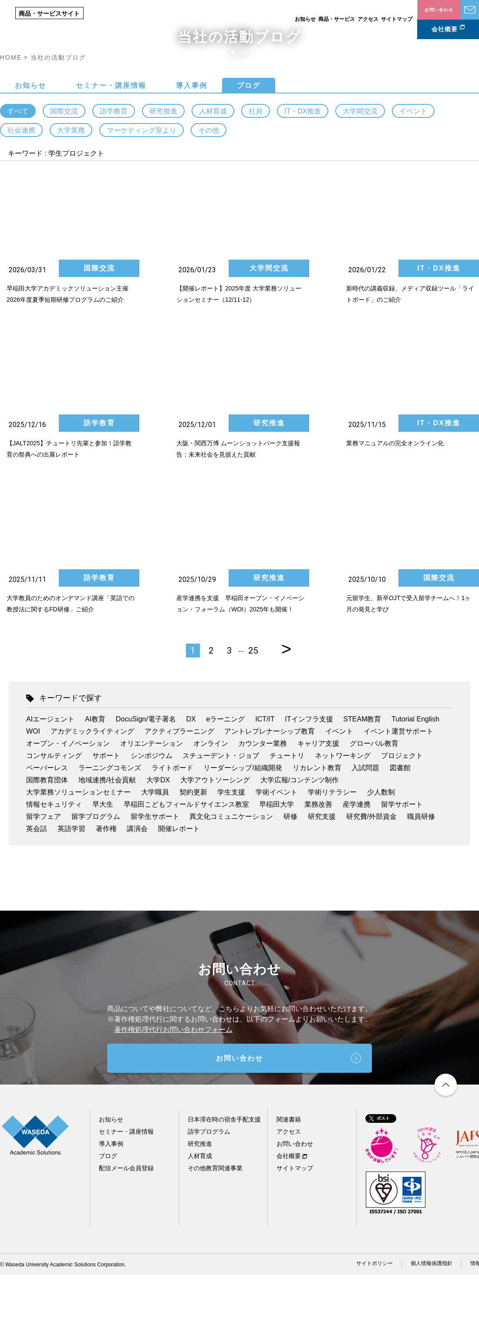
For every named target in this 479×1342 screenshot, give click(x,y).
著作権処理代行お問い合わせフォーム (173, 1097)
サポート (106, 823)
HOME (11, 125)
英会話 (36, 896)
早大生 (102, 871)
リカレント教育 (317, 835)
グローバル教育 (374, 811)
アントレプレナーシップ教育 (269, 798)
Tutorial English (415, 786)
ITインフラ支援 (309, 786)
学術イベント (276, 859)
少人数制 (381, 859)
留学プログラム (95, 884)
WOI (33, 798)
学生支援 (231, 859)
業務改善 (318, 871)
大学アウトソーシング (215, 847)
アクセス (368, 19)
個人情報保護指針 (431, 1331)
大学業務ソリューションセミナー (78, 859)
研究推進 (163, 179)
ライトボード (172, 835)
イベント (413, 179)
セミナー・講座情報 (111, 153)
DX (191, 786)
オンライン (210, 811)
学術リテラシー (332, 859)
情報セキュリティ (54, 871)
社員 (256, 179)
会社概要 (445, 29)
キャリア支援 (318, 811)
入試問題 (365, 835)
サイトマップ (396, 19)
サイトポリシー (374, 1331)
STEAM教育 (362, 786)
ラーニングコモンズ (109, 835)
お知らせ (305, 19)
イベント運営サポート (398, 798)
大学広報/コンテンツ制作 (299, 847)
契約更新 (193, 859)
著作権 (106, 896)
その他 (208, 198)
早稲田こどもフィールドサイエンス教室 (186, 871)
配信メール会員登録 (126, 1235)
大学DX (158, 847)
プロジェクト (402, 823)
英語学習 (71, 896)
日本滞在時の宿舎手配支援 (224, 1186)
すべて (17, 179)
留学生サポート (155, 884)
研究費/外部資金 (371, 884)
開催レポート (179, 896)
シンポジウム (151, 823)
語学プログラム (209, 1198)
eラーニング (225, 786)
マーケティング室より (141, 198)
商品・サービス (336, 19)
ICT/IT (264, 786)
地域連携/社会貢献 (107, 847)
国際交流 (64, 179)
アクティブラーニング (179, 798)
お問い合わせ (469, 10)
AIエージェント (50, 786)
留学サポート (402, 871)
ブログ (248, 153)
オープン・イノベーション (68, 811)
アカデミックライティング (92, 798)
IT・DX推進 (302, 179)
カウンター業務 (262, 811)
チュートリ (287, 823)
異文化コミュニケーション (231, 884)
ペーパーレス (47, 835)
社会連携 (21, 198)
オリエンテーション (151, 811)
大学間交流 (360, 179)
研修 (290, 884)
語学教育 (114, 179)
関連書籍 (289, 1186)
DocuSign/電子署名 (146, 786)
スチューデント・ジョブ (220, 823)
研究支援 (322, 884)
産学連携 (357, 871)
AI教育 (95, 786)
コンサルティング (54, 823)
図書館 (400, 835)
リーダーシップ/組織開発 (242, 835)
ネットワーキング (343, 823)
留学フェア (43, 884)
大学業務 (71, 198)
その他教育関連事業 (215, 1235)
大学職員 (155, 859)
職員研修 (421, 884)
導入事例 (191, 153)
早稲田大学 (276, 871)
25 (253, 718)
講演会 (137, 896)
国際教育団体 (47, 847)
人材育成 (213, 179)
